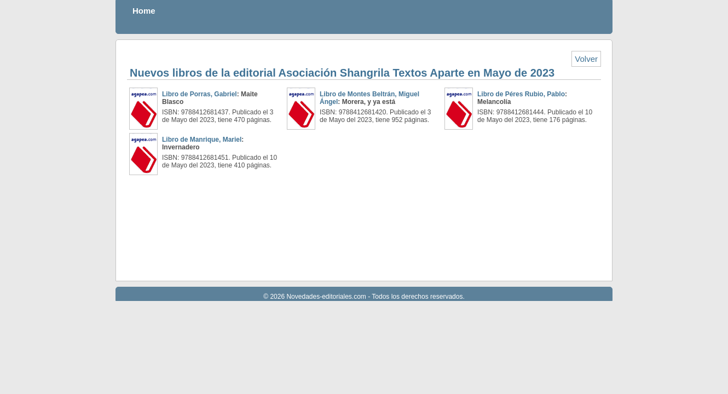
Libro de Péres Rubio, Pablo (521, 94)
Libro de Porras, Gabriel (199, 94)
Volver (586, 58)
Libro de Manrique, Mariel (201, 139)
